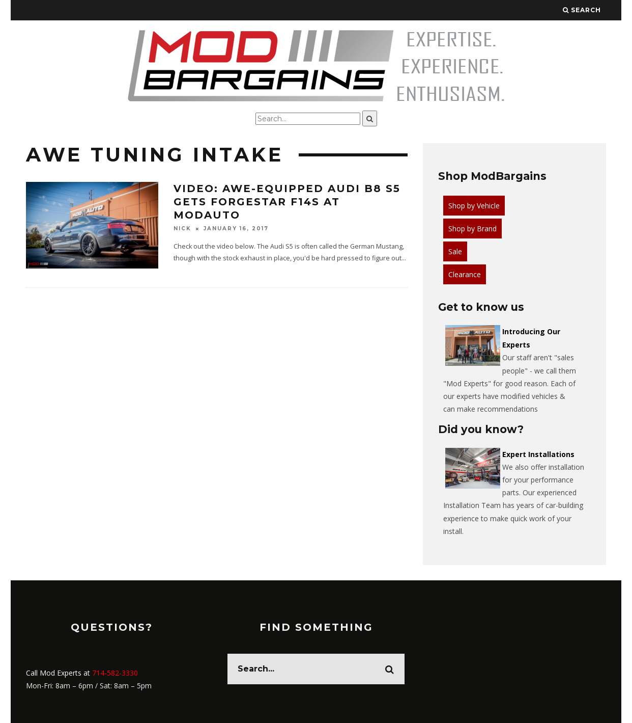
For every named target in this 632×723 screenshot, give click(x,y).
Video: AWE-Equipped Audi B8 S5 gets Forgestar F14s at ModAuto (287, 201)
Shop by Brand (472, 228)
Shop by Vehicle (474, 205)
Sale (455, 251)
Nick (182, 228)
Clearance (464, 274)
